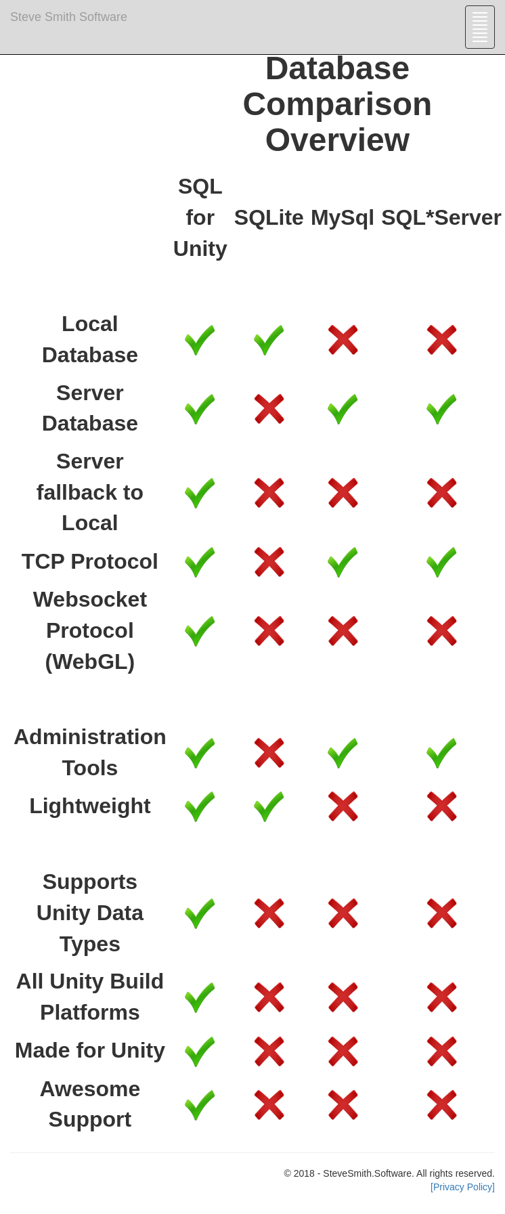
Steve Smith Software (68, 17)
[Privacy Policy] (463, 1187)
